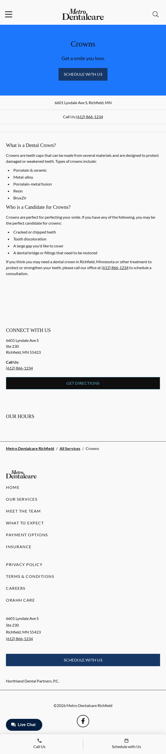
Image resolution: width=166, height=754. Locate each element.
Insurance (19, 546)
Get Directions (83, 383)
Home (13, 487)
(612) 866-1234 (89, 116)
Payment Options (27, 534)
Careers (15, 588)
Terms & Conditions (30, 576)
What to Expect (25, 522)
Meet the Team (23, 511)
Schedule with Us (83, 74)
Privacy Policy (24, 564)
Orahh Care (20, 600)
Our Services (21, 499)
